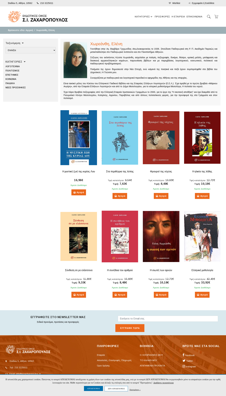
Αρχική (29, 30)
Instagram (189, 366)
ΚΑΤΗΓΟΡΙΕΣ (144, 16)
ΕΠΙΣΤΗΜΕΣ (11, 75)
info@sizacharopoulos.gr (28, 374)
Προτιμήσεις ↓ (134, 390)
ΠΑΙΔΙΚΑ (10, 83)
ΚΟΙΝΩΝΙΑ (10, 79)
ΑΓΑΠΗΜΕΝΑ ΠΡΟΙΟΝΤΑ (152, 365)
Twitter (188, 361)
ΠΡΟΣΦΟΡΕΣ (162, 16)
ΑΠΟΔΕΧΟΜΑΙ (93, 388)
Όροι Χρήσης (103, 365)
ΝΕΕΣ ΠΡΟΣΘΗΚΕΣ (15, 87)
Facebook (189, 355)
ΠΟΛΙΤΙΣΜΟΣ (12, 70)
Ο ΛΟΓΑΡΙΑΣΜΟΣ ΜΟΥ (151, 355)
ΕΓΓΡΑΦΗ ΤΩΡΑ (130, 328)
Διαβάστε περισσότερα (163, 383)
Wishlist (174, 3)
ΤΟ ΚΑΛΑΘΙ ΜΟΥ (148, 360)
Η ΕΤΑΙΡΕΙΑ (178, 16)
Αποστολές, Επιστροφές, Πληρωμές (114, 360)
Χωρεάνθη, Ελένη (45, 30)
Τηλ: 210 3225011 (18, 367)
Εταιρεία (101, 355)
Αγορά (78, 192)
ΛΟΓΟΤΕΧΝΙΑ (12, 66)
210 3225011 (45, 3)
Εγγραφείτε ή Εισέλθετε (201, 3)
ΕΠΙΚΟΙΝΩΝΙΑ (194, 16)
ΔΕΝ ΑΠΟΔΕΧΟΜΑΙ (116, 389)
